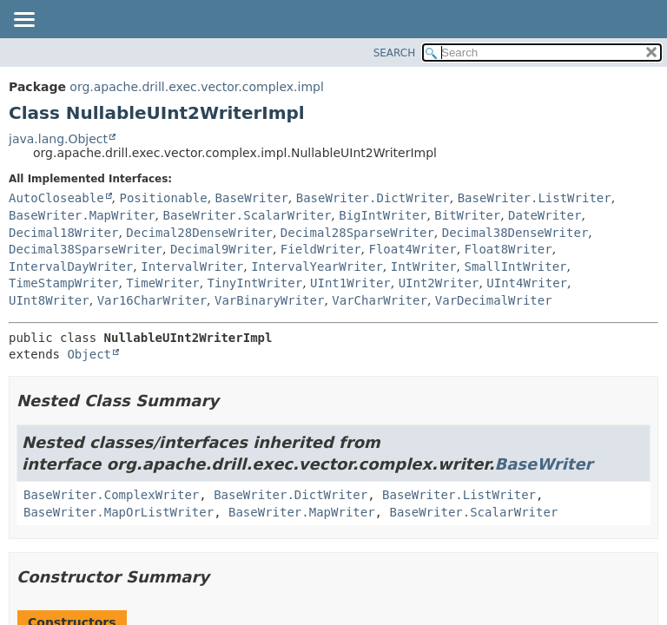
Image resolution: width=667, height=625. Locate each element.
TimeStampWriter (63, 283)
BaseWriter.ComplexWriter (111, 495)
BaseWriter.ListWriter (534, 198)
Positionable (163, 198)
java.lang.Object (58, 139)
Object (89, 354)
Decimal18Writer (63, 233)
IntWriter (424, 266)
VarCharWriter (379, 300)
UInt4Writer (526, 283)
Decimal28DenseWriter (199, 233)
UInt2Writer (439, 283)
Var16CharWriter (152, 300)
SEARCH (394, 53)
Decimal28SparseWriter (357, 233)
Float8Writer (508, 249)
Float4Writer (412, 249)
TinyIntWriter (255, 283)
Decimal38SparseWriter (85, 249)
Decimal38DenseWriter (515, 233)
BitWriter (467, 215)
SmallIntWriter (516, 266)
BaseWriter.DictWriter (373, 198)
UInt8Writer (49, 300)
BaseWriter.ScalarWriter (246, 215)
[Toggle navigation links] (23, 21)
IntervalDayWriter (71, 266)
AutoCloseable (56, 198)
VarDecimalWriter (493, 300)
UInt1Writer (350, 283)
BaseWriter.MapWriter (82, 215)
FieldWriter (321, 249)
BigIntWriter (382, 215)
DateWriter (544, 215)
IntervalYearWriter (317, 266)
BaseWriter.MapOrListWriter (118, 512)
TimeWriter (162, 283)
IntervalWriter (192, 266)
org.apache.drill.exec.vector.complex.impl (196, 87)
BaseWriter (251, 198)
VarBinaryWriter (269, 300)
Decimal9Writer (221, 249)
